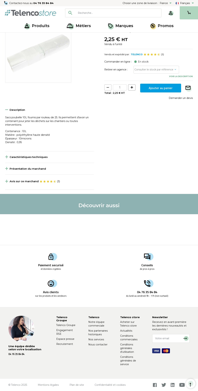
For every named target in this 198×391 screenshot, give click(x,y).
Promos (162, 25)
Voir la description (181, 107)
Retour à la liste (15, 43)
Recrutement (64, 344)
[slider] (151, 85)
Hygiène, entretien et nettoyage (36, 36)
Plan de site (76, 384)
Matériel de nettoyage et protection (79, 36)
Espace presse (65, 339)
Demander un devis (181, 128)
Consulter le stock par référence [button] (153, 100)
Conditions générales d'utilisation (127, 348)
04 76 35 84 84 (43, 3)
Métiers (79, 25)
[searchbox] (118, 13)
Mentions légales (48, 384)
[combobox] (113, 13)
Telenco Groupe (65, 325)
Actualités (126, 330)
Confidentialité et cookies (110, 384)
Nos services (96, 339)
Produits (37, 25)
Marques (120, 25)
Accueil (9, 36)
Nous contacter (97, 344)
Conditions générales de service (128, 360)
